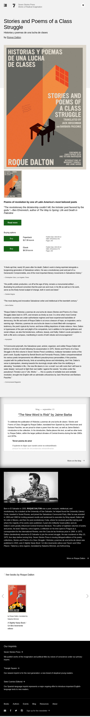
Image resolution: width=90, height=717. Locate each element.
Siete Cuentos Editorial (13, 683)
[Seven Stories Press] (14, 5)
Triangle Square (10, 669)
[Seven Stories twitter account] (16, 711)
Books (6, 705)
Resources (44, 705)
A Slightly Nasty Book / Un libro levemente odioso (17, 627)
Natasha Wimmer (13, 620)
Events (25, 705)
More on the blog (74, 462)
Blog (34, 705)
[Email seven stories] (5, 711)
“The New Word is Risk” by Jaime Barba (45, 414)
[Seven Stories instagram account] (22, 711)
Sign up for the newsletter (37, 712)
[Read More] (12, 222)
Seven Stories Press (26, 5)
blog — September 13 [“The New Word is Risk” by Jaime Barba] (45, 409)
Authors (16, 705)
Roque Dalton (14, 37)
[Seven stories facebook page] (10, 711)
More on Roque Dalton (76, 559)
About (54, 705)
